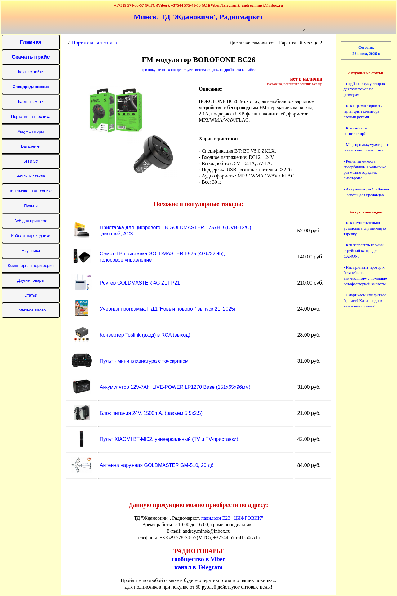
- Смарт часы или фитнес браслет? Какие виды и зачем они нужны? (365, 300)
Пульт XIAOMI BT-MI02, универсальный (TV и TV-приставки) (168, 439)
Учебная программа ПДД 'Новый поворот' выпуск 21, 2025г (167, 308)
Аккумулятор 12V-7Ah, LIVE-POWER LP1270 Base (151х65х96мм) (174, 387)
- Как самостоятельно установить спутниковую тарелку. (365, 228)
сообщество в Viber (198, 559)
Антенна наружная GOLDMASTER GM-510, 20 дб (155, 465)
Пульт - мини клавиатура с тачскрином (143, 361)
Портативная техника (94, 42)
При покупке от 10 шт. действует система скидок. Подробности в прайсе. (198, 70)
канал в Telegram (198, 567)
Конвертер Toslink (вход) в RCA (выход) (144, 335)
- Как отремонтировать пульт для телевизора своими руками (363, 111)
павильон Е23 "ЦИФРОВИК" (232, 518)
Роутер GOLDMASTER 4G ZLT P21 (139, 282)
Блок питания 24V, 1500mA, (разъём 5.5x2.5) (150, 413)
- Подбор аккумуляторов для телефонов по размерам (364, 89)
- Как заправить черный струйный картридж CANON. (364, 250)
